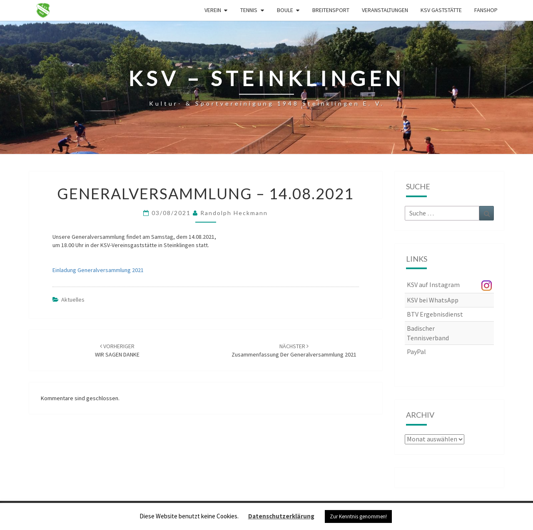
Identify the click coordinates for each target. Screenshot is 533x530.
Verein (212, 10)
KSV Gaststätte (441, 10)
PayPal (416, 351)
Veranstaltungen (385, 10)
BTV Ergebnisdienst (435, 314)
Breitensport (330, 10)
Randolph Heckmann (234, 212)
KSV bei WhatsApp (432, 300)
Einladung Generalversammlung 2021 (98, 270)
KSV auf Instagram (433, 284)
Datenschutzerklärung (281, 516)
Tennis (248, 10)
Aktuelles (73, 299)
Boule (285, 10)
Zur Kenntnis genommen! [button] (358, 516)
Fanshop (486, 10)
